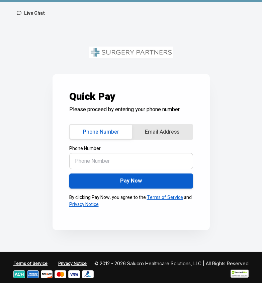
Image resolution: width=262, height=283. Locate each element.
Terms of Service (165, 197)
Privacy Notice (84, 204)
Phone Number (85, 148)
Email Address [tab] (162, 132)
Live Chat (31, 13)
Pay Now (131, 181)
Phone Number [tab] (101, 132)
